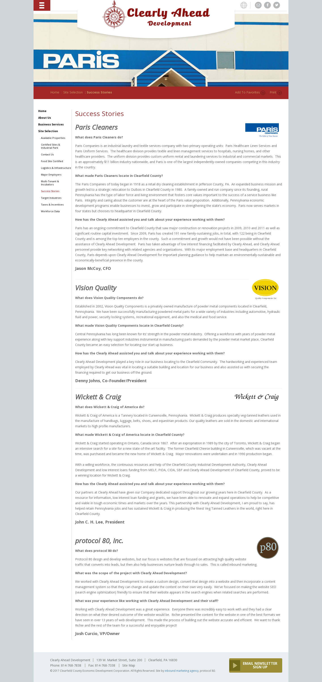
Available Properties (53, 138)
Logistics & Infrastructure (56, 167)
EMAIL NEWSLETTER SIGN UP (260, 665)
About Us (44, 117)
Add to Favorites (247, 92)
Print (273, 92)
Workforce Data (50, 211)
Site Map (128, 665)
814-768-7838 (71, 665)
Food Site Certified (52, 161)
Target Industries (51, 197)
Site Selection (73, 92)
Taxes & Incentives (52, 204)
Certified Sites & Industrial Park (50, 146)
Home (54, 92)
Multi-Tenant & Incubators (50, 183)
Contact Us (47, 154)
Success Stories (50, 191)
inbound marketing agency (182, 671)
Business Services (51, 124)
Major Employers (51, 174)
